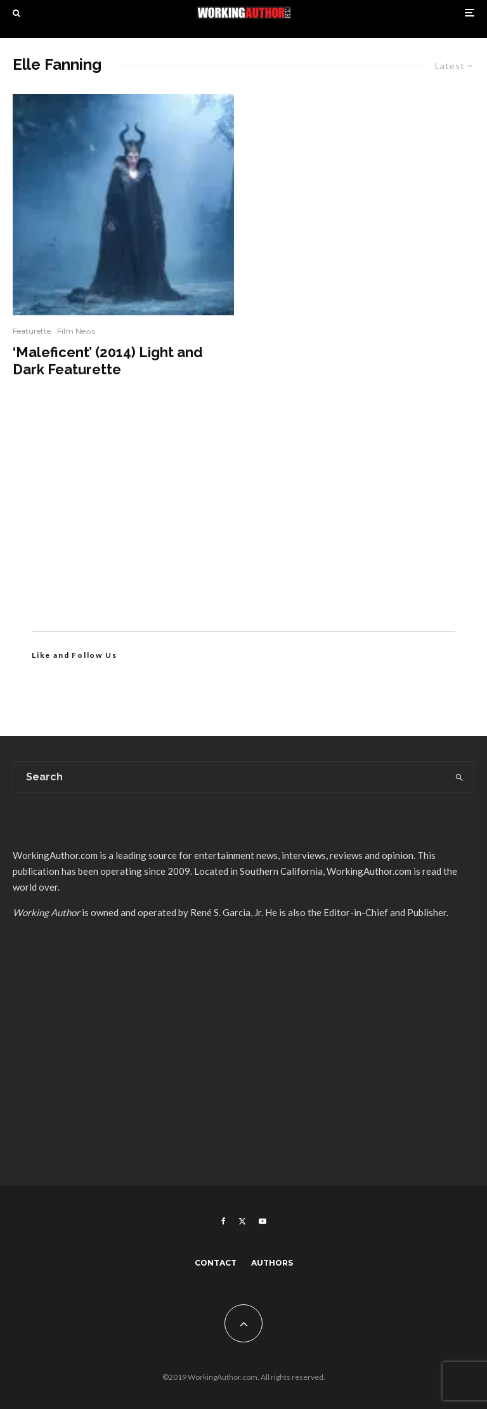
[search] (459, 777)
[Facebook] (223, 1221)
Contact (216, 1263)
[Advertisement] (243, 523)
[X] (242, 1221)
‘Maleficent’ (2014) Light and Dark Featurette (108, 360)
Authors (272, 1263)
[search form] (229, 777)
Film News (76, 331)
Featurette (32, 331)
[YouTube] (262, 1221)
